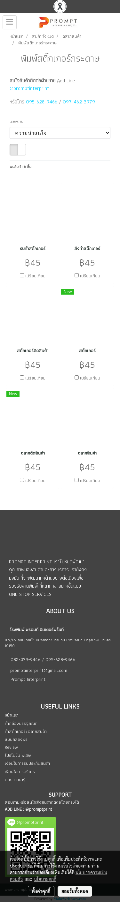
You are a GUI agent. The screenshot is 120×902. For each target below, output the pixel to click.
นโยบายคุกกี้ (45, 879)
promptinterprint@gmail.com (38, 670)
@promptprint (38, 809)
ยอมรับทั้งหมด (74, 891)
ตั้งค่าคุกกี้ (41, 891)
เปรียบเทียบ (35, 276)
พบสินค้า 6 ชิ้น (20, 166)
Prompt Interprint (28, 679)
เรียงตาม (18, 121)
